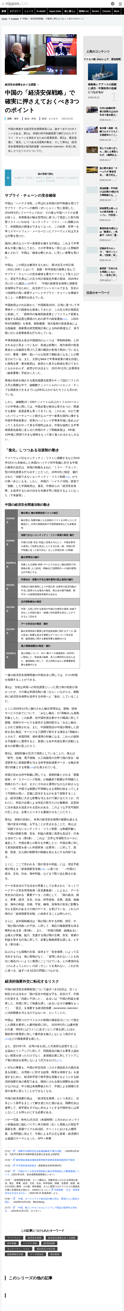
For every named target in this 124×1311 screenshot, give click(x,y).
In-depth (41, 11)
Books (95, 11)
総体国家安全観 (15, 1254)
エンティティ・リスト (18, 1248)
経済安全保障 (34, 1238)
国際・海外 (13, 118)
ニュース (28, 11)
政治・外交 (30, 118)
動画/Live (84, 11)
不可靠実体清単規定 (24, 1165)
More (116, 11)
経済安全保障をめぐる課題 (22, 84)
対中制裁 (11, 1243)
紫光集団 (54, 1254)
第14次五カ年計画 (46, 1248)
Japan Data (55, 11)
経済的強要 (49, 1243)
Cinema (106, 11)
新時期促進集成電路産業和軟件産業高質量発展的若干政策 (43, 1160)
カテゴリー (15, 11)
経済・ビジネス (50, 118)
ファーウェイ (14, 1238)
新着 (4, 11)
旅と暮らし (70, 11)
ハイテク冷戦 (30, 1243)
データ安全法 (37, 1254)
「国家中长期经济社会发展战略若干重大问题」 (37, 1151)
